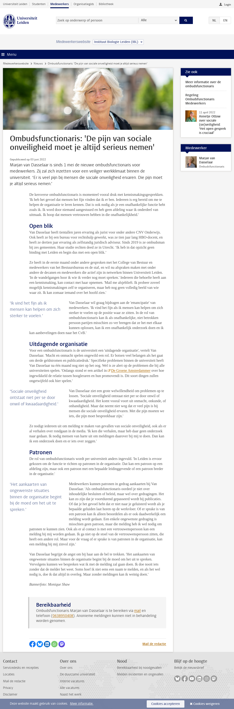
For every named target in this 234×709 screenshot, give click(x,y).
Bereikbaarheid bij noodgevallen (139, 668)
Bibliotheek (106, 4)
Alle (144, 20)
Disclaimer (10, 694)
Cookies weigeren (206, 704)
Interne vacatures (72, 681)
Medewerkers (59, 4)
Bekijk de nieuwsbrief (189, 668)
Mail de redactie (154, 644)
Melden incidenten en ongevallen (140, 674)
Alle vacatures (69, 688)
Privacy (8, 688)
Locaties (8, 674)
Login (227, 4)
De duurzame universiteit (77, 674)
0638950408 (63, 615)
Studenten (38, 4)
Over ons (66, 668)
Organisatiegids (84, 4)
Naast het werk (70, 694)
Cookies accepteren (165, 704)
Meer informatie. (81, 703)
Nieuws (38, 63)
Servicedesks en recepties (21, 668)
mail (137, 610)
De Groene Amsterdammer (130, 370)
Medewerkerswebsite (16, 63)
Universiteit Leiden (15, 4)
